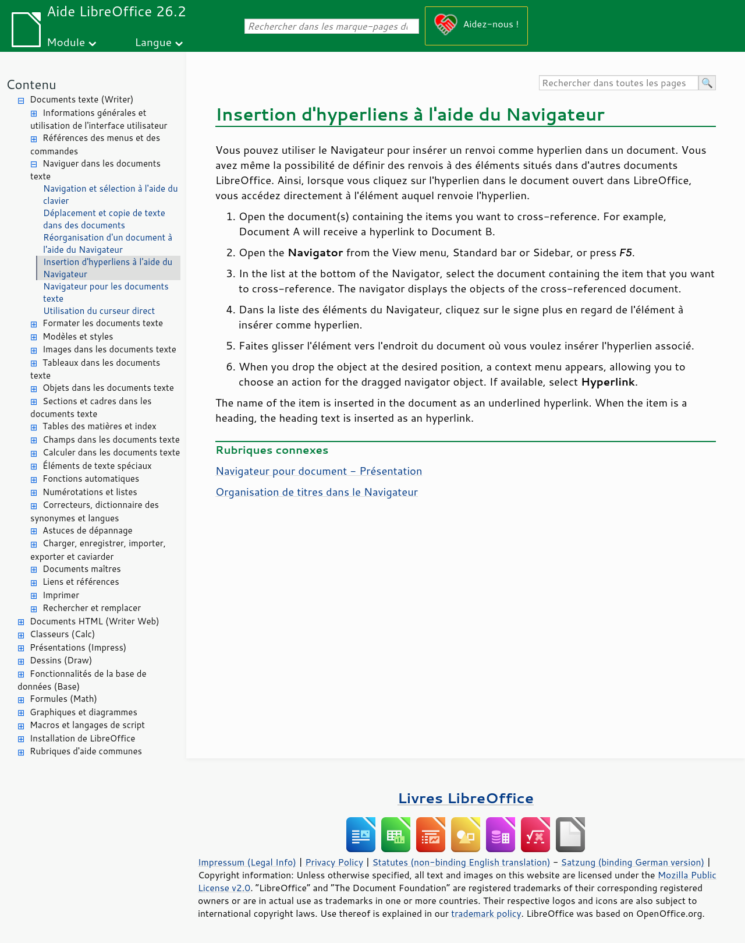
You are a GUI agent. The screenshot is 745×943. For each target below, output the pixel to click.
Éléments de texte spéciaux (97, 466)
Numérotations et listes (89, 492)
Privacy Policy (334, 862)
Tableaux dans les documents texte (95, 369)
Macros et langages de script (87, 725)
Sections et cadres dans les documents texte (90, 408)
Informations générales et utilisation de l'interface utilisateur (98, 119)
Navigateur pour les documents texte (106, 292)
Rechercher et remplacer (91, 608)
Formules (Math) (63, 699)
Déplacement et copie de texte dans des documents (104, 219)
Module (66, 42)
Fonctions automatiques (90, 478)
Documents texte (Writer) (82, 99)
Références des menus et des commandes (95, 144)
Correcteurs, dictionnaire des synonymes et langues (94, 511)
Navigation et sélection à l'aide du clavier (110, 194)
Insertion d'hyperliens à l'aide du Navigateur (107, 268)
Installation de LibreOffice (82, 738)
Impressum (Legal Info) (247, 862)
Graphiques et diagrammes (83, 712)
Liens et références (80, 581)
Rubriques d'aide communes (86, 751)
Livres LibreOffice (466, 797)
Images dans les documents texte (109, 349)
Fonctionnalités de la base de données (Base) (81, 680)
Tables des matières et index (99, 426)
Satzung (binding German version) (633, 862)
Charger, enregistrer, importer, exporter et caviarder (98, 550)
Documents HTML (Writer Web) (94, 621)
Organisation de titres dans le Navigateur (316, 491)
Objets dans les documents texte (108, 388)
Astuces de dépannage (87, 530)
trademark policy (486, 913)
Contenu (31, 84)
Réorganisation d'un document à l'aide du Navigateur (107, 243)
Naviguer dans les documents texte (95, 170)
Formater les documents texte (102, 323)
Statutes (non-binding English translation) (461, 862)
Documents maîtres (81, 569)
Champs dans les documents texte (111, 439)
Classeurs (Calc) (62, 634)
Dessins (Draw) (61, 660)
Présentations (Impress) (78, 647)
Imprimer (60, 595)
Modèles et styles (77, 336)
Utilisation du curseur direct (99, 311)
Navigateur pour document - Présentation (319, 470)
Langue (153, 42)
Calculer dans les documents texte (111, 452)
